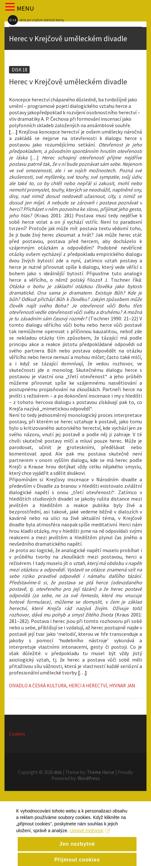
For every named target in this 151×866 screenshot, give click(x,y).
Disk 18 (19, 70)
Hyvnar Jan (122, 685)
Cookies (17, 734)
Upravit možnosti (90, 836)
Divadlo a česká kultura (37, 685)
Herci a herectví (88, 685)
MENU (25, 8)
